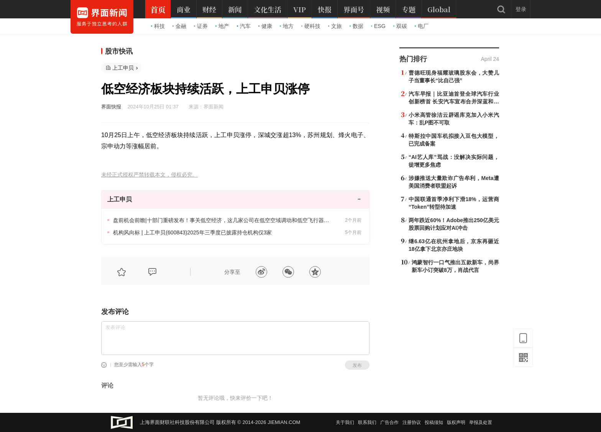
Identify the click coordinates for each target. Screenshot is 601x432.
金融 (179, 26)
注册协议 (411, 422)
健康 (265, 26)
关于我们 (345, 422)
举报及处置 (480, 422)
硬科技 (310, 26)
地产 (222, 26)
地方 (287, 26)
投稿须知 (434, 422)
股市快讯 (119, 51)
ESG (378, 26)
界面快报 (111, 107)
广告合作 (389, 422)
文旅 (335, 26)
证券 (201, 26)
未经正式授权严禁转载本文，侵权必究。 (149, 175)
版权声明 (456, 422)
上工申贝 (123, 68)
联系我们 (367, 422)
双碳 (400, 26)
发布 (357, 365)
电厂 (422, 26)
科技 (158, 26)
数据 (356, 26)
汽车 (244, 26)
